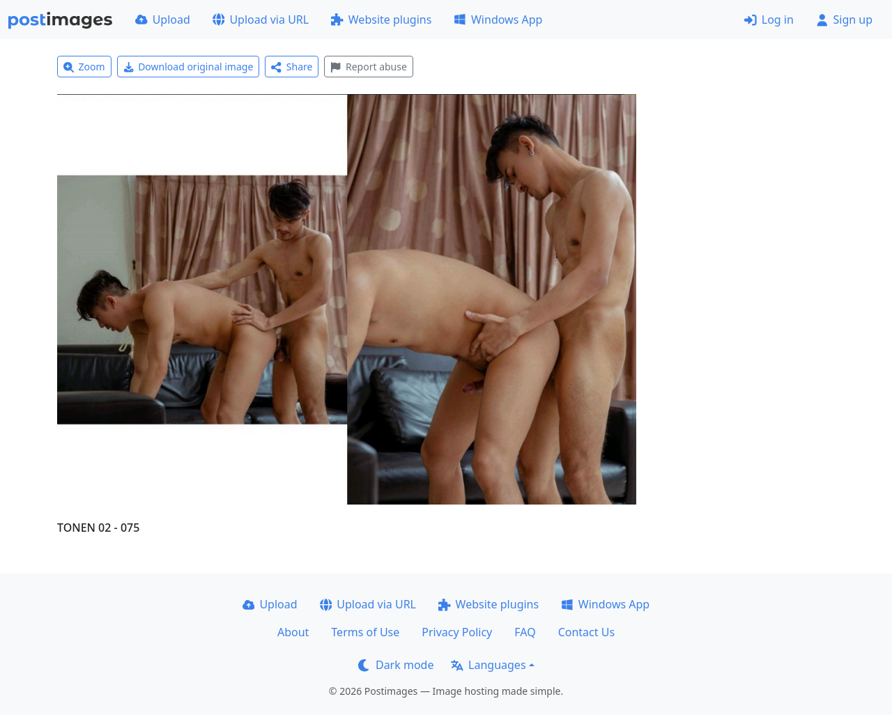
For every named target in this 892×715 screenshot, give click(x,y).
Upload (162, 19)
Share (291, 66)
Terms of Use (365, 632)
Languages (488, 664)
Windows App (498, 19)
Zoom (84, 66)
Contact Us (586, 632)
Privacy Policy (457, 632)
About (293, 632)
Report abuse (368, 66)
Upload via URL (261, 19)
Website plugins (381, 19)
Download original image (188, 66)
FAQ (524, 632)
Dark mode (395, 664)
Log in (769, 19)
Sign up (844, 19)
